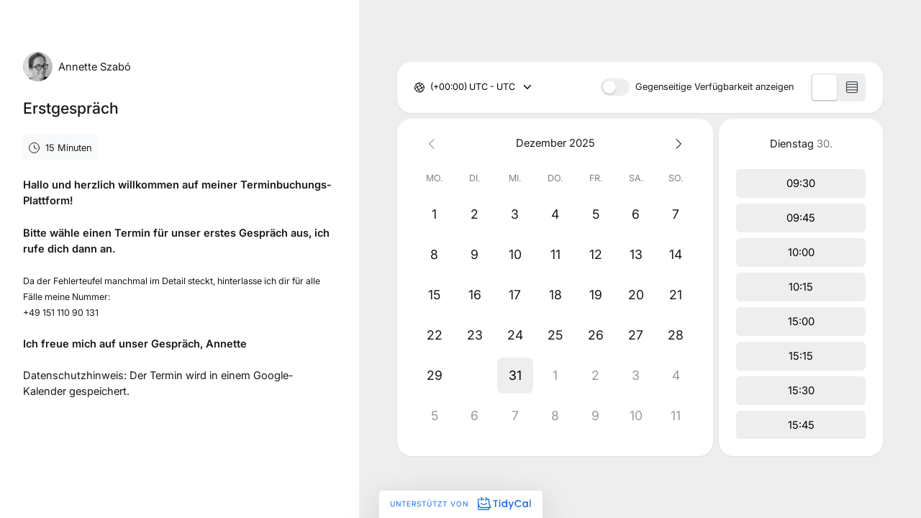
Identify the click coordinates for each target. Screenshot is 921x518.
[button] (475, 375)
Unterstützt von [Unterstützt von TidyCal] (460, 503)
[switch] (615, 87)
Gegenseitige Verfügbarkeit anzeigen (714, 87)
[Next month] (676, 143)
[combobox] (431, 87)
